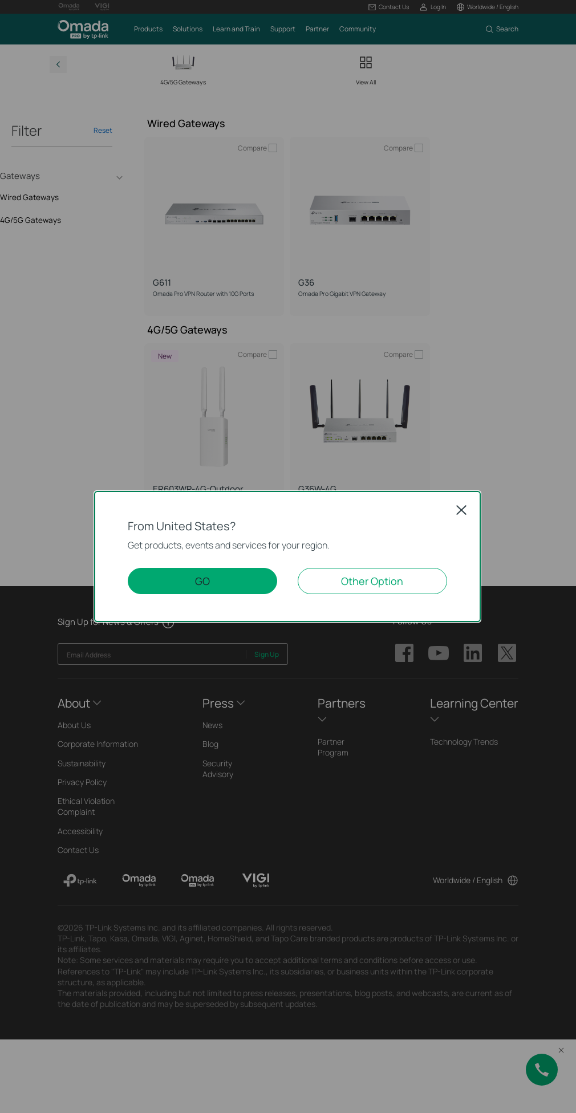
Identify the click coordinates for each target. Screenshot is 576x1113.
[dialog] (288, 556)
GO (202, 581)
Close (461, 510)
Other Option (372, 581)
